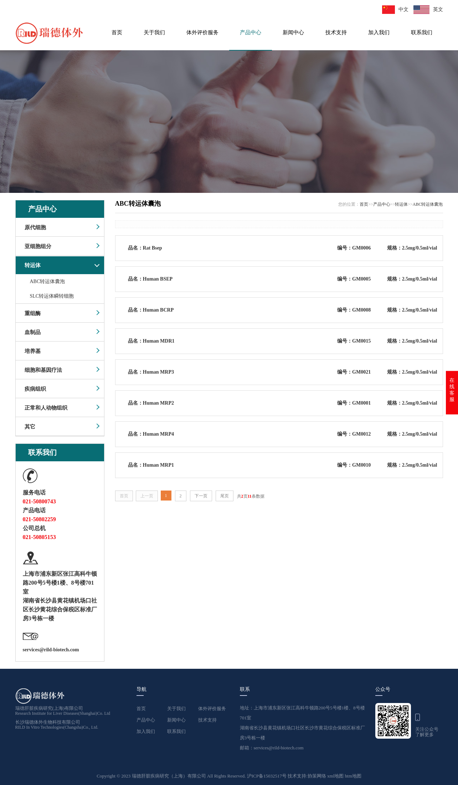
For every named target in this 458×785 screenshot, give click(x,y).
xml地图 (335, 776)
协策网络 (317, 776)
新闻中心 (293, 32)
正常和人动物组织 (46, 408)
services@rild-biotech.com (51, 649)
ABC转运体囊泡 (47, 281)
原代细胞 (35, 227)
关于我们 (154, 32)
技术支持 (336, 32)
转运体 (33, 265)
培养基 (33, 351)
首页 (117, 32)
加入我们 (379, 32)
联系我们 (421, 32)
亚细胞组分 (38, 246)
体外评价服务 (202, 32)
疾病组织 (35, 389)
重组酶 (33, 313)
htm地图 (353, 776)
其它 (30, 427)
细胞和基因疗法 (43, 370)
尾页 (224, 495)
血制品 (33, 332)
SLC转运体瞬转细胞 (52, 296)
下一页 (201, 495)
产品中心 (250, 32)
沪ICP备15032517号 (267, 776)
